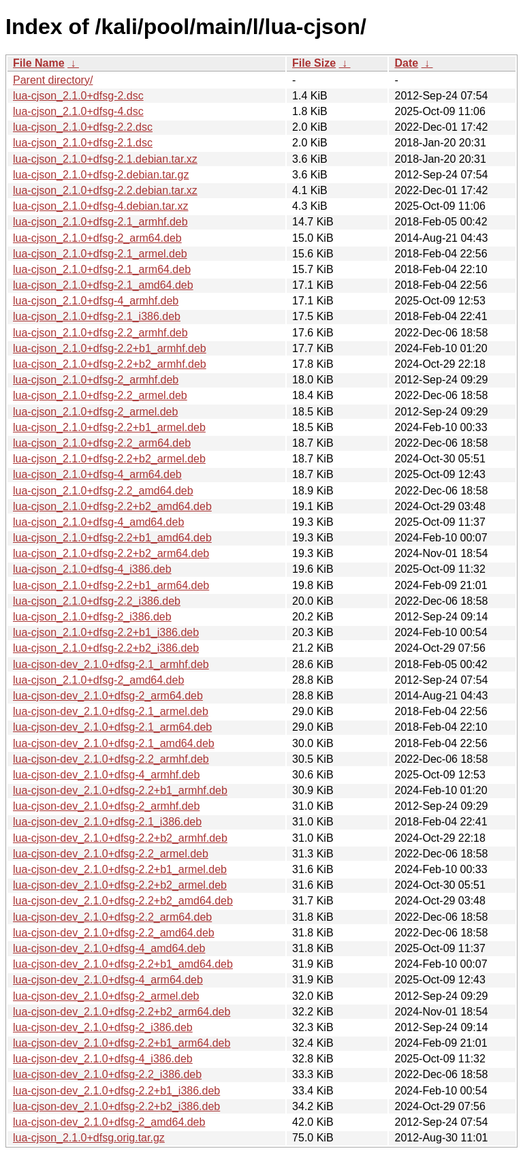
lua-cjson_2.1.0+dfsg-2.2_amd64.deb (103, 490)
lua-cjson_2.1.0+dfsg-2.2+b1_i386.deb (106, 632)
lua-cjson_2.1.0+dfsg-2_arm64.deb (97, 238)
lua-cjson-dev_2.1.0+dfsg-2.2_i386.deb (107, 1074)
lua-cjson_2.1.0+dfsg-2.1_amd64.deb (103, 285)
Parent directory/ (53, 80)
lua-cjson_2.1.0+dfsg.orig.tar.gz (89, 1137)
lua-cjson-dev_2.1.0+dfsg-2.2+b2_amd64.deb (123, 900)
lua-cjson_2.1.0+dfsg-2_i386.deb (92, 616)
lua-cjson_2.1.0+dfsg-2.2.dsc (83, 127)
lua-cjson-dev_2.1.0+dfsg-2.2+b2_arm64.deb (121, 1011)
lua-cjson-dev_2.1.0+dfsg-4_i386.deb (103, 1058)
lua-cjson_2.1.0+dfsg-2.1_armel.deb (100, 253)
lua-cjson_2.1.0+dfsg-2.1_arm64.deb (102, 269)
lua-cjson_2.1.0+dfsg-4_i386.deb (92, 569)
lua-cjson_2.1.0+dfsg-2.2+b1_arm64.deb (111, 585)
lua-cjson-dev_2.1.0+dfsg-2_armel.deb (106, 996)
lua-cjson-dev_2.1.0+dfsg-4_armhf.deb (106, 774)
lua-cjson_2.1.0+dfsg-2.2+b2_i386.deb (106, 648)
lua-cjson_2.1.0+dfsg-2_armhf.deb (95, 379)
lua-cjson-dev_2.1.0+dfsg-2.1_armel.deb (110, 711)
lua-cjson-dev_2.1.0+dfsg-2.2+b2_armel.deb (120, 885)
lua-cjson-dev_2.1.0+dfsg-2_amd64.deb (109, 1122)
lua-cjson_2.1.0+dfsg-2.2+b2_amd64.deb (112, 506)
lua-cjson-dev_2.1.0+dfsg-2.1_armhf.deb (111, 664)
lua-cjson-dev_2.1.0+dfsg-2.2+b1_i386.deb (116, 1090)
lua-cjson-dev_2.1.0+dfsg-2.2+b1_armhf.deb (120, 790)
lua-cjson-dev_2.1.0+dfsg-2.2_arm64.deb (112, 917)
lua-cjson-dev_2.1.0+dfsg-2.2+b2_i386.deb (116, 1106)
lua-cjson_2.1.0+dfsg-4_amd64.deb (98, 522)
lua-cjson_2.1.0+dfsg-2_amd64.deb (98, 680)
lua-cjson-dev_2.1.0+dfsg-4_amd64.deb (109, 948)
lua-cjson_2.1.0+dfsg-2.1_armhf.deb (100, 221)
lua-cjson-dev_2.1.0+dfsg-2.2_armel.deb (110, 853)
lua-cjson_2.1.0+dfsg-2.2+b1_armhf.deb (109, 348)
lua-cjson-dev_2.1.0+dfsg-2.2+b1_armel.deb (120, 869)
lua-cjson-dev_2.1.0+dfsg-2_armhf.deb (106, 806)
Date (406, 63)
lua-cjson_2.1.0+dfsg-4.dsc (78, 111)
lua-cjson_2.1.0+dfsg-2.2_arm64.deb (102, 443)
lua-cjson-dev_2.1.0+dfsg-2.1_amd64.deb (114, 743)
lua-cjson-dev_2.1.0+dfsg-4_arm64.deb (108, 979)
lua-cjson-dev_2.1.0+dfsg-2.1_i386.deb (107, 821)
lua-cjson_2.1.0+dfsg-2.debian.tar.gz (101, 174)
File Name (39, 63)
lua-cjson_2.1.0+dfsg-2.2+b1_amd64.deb (112, 537)
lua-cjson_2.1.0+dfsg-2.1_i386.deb (96, 316)
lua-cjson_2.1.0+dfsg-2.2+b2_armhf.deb (109, 364)
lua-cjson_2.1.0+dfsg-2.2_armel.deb (100, 395)
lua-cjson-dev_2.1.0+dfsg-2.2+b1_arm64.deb (121, 1043)
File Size (314, 63)
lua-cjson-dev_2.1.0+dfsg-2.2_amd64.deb (114, 932)
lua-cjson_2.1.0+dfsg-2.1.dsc (83, 142)
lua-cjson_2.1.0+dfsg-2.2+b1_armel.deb (109, 427)
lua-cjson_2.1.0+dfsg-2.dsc (78, 95)
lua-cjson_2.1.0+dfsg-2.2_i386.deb (96, 601)
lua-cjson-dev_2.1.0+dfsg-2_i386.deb (103, 1027)
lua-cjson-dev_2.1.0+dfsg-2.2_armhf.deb (111, 759)
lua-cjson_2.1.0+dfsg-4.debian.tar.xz (101, 206)
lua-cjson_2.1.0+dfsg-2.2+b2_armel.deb (109, 458)
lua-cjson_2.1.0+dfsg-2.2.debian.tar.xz (105, 190)
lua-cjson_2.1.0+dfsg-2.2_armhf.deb (100, 332)
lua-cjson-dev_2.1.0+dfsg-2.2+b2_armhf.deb (120, 838)
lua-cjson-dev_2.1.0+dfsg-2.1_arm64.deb (112, 727)
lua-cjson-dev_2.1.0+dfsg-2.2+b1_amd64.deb (123, 964)
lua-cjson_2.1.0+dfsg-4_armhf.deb (95, 300)
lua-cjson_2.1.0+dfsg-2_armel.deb (95, 411)
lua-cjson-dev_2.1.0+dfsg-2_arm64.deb (108, 695)
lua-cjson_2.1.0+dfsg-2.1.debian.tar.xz (105, 159)
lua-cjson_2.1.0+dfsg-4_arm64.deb (97, 474)
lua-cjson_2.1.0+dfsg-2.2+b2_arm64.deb (111, 553)
